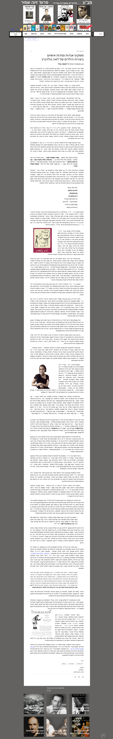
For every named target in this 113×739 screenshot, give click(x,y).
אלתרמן (64, 704)
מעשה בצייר (71, 664)
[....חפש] (100, 34)
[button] (15, 34)
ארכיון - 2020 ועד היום (79, 672)
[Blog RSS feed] (21, 29)
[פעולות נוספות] (31, 51)
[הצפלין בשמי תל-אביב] (16, 22)
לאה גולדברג (80, 664)
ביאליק (41, 704)
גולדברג (82, 667)
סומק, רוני (40, 727)
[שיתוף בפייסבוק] (83, 677)
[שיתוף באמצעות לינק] (79, 677)
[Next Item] (73, 27)
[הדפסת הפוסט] (75, 677)
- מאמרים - (81, 669)
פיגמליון (64, 664)
